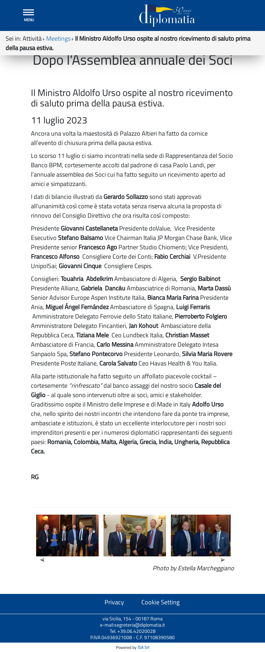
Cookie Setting (160, 602)
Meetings (58, 38)
